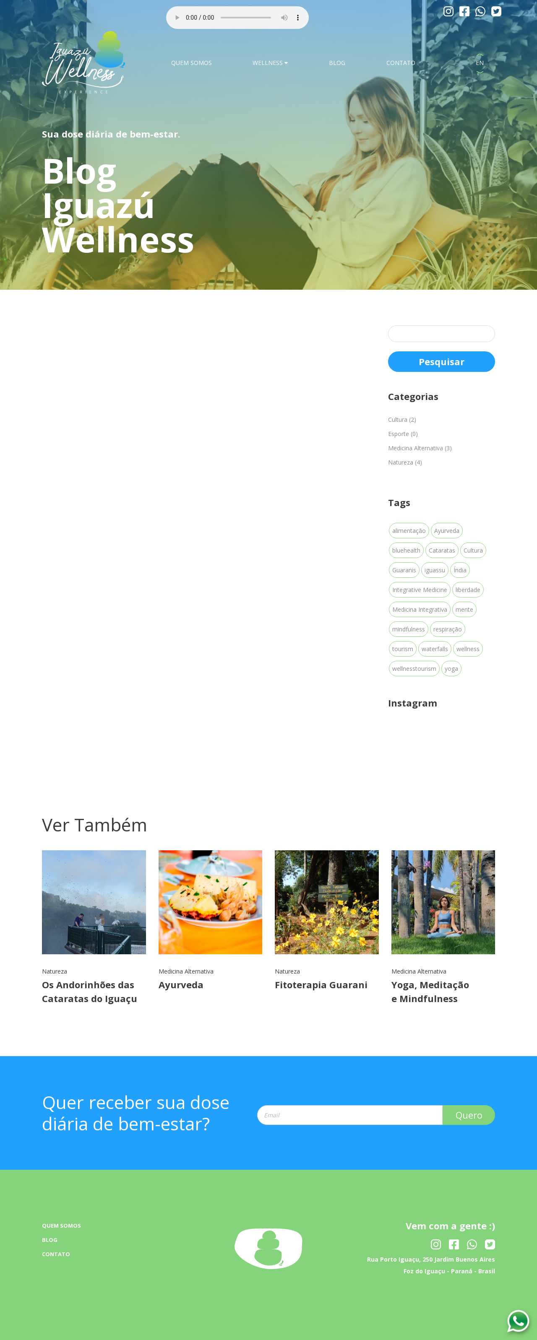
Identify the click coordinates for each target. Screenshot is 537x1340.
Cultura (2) (402, 419)
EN (480, 63)
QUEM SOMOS (191, 63)
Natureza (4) (405, 462)
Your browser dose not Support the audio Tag (237, 17)
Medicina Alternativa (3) (420, 448)
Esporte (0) (403, 434)
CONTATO (400, 63)
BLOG (337, 63)
